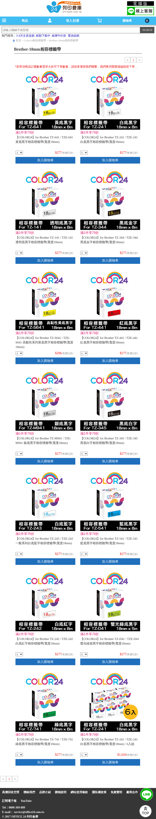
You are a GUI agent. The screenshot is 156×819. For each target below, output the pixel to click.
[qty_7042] (84, 554)
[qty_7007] (84, 253)
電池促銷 (73, 35)
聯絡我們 (29, 792)
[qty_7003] (84, 454)
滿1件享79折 (24, 132)
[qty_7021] (19, 454)
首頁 (18, 40)
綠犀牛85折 (59, 35)
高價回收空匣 (10, 792)
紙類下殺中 (43, 35)
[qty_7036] (19, 153)
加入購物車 (45, 160)
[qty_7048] (84, 353)
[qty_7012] (84, 654)
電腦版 (140, 3)
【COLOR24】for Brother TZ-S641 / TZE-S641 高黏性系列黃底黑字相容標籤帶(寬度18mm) (44, 342)
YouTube (26, 800)
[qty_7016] (19, 554)
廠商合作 (132, 792)
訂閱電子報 (9, 800)
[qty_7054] (84, 153)
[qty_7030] (19, 755)
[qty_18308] (84, 755)
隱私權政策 (99, 792)
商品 (25, 20)
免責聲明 (116, 792)
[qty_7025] (19, 654)
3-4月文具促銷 (25, 35)
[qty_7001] (19, 353)
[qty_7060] (19, 253)
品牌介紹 (45, 792)
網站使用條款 (79, 792)
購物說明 (60, 792)
